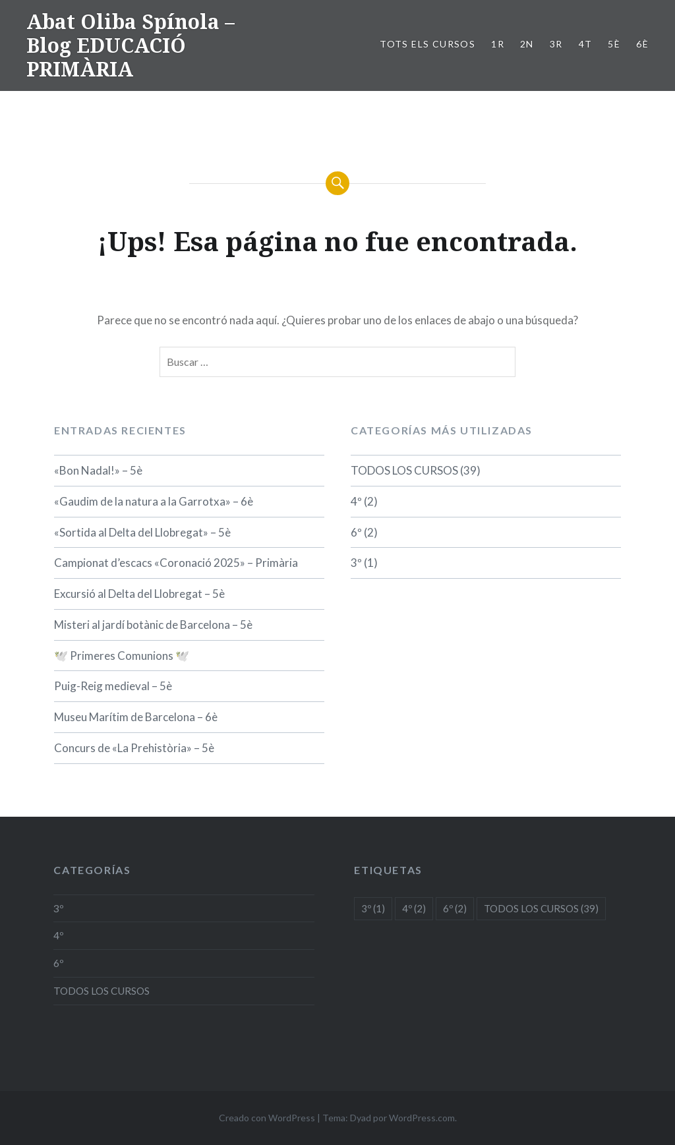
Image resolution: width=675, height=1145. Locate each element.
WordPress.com (422, 1117)
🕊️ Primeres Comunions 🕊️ (121, 655)
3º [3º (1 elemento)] (373, 908)
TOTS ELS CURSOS (427, 43)
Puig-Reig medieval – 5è (113, 686)
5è (614, 43)
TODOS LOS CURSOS (404, 470)
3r (556, 43)
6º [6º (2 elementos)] (455, 908)
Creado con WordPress (267, 1117)
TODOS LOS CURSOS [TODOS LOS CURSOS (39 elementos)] (541, 908)
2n (527, 43)
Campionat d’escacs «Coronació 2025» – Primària (176, 563)
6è (642, 43)
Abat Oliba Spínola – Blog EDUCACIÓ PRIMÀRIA (130, 45)
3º (356, 563)
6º (356, 532)
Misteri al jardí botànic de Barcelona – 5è (153, 624)
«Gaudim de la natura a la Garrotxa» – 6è (153, 501)
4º (356, 501)
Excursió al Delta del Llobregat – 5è (139, 594)
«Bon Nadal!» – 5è (98, 470)
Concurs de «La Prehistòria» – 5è (134, 748)
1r (497, 43)
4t (586, 43)
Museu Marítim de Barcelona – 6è (136, 717)
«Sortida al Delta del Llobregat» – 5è (142, 532)
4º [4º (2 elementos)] (414, 908)
